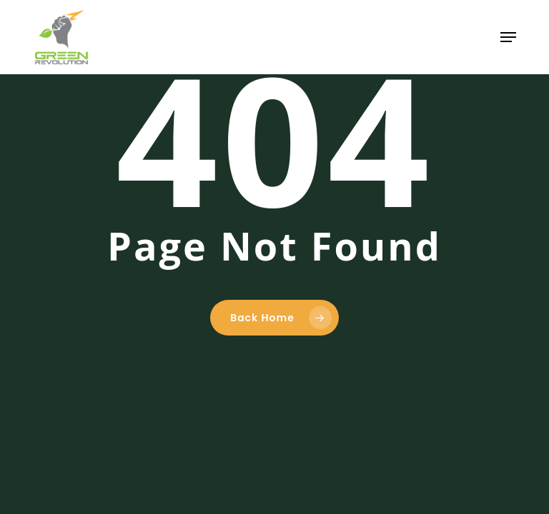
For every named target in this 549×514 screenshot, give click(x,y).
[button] (508, 37)
